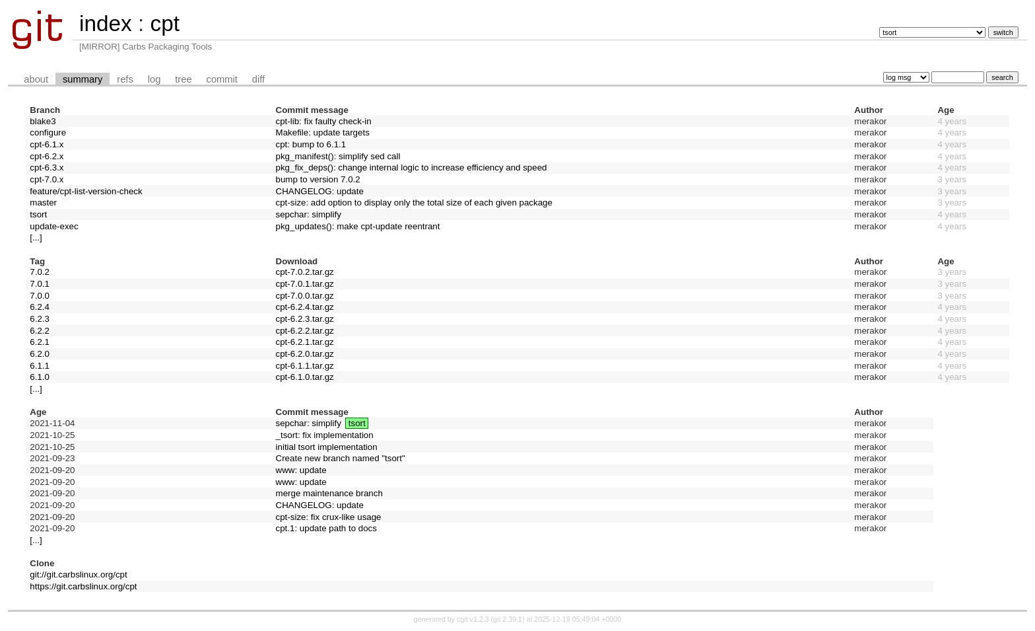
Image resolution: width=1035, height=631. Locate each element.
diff (258, 79)
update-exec (54, 226)
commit (222, 79)
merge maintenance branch (329, 493)
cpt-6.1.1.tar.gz (305, 366)
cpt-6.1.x (46, 144)
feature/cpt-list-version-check (86, 191)
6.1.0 (40, 377)
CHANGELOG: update (320, 191)
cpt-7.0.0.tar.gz (305, 296)
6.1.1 (40, 366)
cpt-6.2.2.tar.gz (305, 331)
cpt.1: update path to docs (326, 528)
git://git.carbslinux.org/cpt (78, 574)
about (36, 79)
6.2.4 (40, 307)
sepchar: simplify (308, 214)
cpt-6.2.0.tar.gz (305, 354)
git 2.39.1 (507, 619)
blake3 (42, 121)
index (105, 23)
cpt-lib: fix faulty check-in (324, 121)
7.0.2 (40, 272)
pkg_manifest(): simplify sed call (338, 156)
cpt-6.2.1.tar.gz (305, 342)
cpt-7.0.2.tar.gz (305, 272)
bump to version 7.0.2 (318, 179)
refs (125, 79)
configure (48, 132)
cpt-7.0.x (46, 179)
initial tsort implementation (327, 447)
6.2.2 (40, 331)
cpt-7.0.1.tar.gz (305, 284)
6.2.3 (40, 319)
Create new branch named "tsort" (340, 458)
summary (82, 79)
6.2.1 (40, 342)
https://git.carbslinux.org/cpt (83, 586)
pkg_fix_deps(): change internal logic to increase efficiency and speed (411, 167)
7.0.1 (40, 284)
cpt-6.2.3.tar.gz (305, 319)
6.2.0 (40, 354)
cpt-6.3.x (46, 167)
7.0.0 (40, 296)
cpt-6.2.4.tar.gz (305, 307)
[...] (36, 237)
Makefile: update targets (323, 132)
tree (183, 79)
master (43, 202)
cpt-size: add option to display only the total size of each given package (414, 202)
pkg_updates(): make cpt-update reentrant (358, 226)
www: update (301, 470)
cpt (164, 23)
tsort (38, 214)
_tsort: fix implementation (325, 435)
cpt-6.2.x (46, 156)
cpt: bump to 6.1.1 (311, 144)
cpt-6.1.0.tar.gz (305, 377)
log (154, 79)
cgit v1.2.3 (473, 619)
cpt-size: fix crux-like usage (329, 517)
